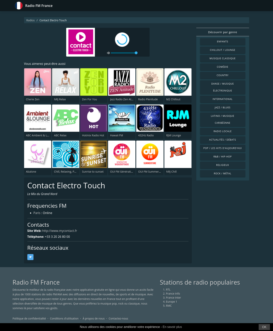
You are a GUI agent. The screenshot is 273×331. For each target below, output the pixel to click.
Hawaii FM (116, 135)
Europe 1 (171, 301)
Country (222, 75)
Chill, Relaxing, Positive (68, 171)
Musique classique (222, 58)
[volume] (124, 53)
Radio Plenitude (148, 99)
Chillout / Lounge (222, 50)
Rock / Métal (222, 173)
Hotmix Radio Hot (93, 135)
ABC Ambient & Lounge (40, 135)
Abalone (31, 171)
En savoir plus (172, 327)
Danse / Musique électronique (222, 87)
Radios (30, 20)
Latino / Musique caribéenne (222, 119)
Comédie (222, 66)
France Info (173, 293)
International (222, 99)
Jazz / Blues (223, 107)
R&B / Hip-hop (223, 156)
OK (264, 327)
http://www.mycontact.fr (59, 231)
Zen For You (89, 99)
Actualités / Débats (222, 139)
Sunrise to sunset (93, 171)
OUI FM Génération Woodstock (129, 171)
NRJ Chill (171, 171)
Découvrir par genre (222, 32)
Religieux (222, 165)
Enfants (222, 41)
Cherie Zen (32, 99)
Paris (37, 213)
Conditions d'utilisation (64, 318)
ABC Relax (60, 135)
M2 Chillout (173, 99)
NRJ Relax (60, 99)
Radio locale (223, 131)
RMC (169, 305)
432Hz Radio (146, 135)
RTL (168, 289)
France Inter (173, 297)
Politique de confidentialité (29, 318)
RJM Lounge (173, 135)
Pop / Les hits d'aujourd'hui (222, 148)
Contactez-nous (118, 318)
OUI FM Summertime (151, 171)
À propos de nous (94, 318)
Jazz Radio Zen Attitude (124, 99)
